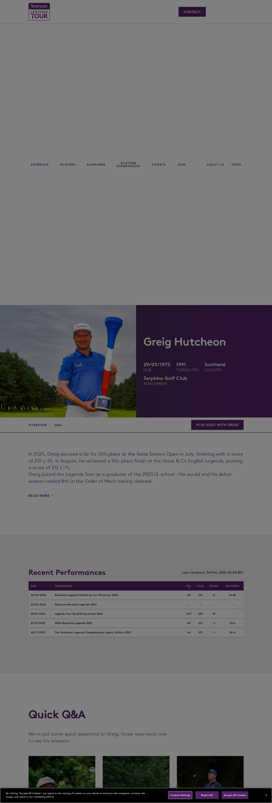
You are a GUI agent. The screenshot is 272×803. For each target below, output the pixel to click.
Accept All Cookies (235, 795)
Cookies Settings (180, 795)
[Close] (266, 795)
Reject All (207, 795)
